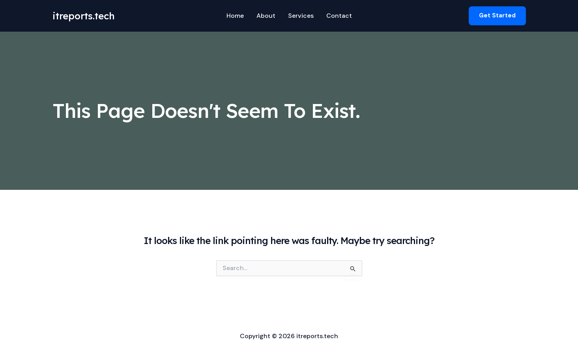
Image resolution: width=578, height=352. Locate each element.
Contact (339, 15)
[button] (497, 15)
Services (301, 15)
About (265, 15)
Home (235, 15)
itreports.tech (83, 16)
